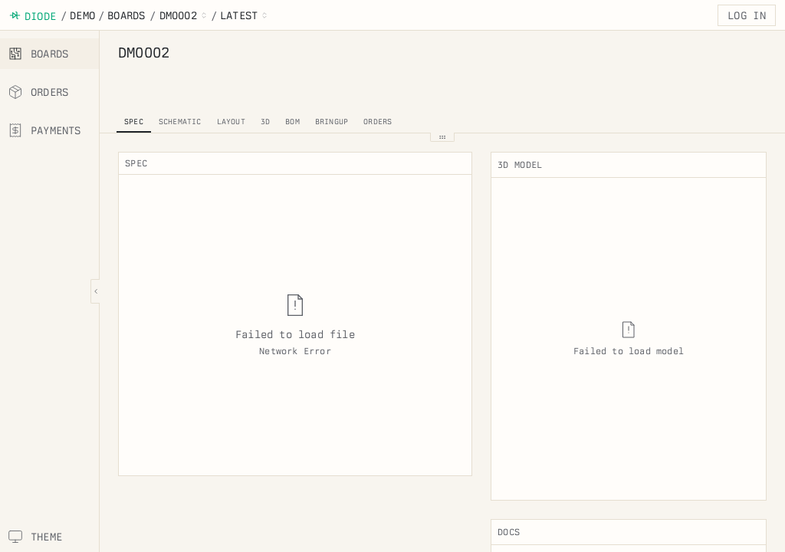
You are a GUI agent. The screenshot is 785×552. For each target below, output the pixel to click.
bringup (331, 121)
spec (133, 121)
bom (292, 121)
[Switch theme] (49, 536)
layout (231, 121)
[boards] (49, 53)
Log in (747, 15)
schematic (180, 121)
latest (239, 15)
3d (265, 121)
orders (377, 121)
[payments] (49, 130)
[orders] (49, 92)
